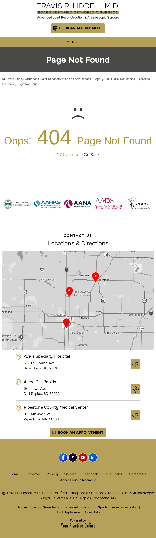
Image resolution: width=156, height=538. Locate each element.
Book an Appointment (80, 432)
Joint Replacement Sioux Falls (78, 512)
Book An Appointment (80, 28)
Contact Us (137, 474)
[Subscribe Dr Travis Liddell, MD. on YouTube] (83, 458)
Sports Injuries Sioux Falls (117, 507)
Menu (77, 42)
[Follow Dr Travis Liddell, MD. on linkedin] (93, 458)
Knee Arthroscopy (79, 507)
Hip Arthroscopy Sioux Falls (38, 507)
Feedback (90, 474)
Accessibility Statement (78, 480)
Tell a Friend (113, 474)
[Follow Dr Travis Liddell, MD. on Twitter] (73, 458)
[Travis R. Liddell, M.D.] (78, 11)
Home (14, 474)
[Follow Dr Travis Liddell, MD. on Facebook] (63, 458)
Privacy (52, 474)
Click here (69, 154)
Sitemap (70, 474)
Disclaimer (32, 474)
